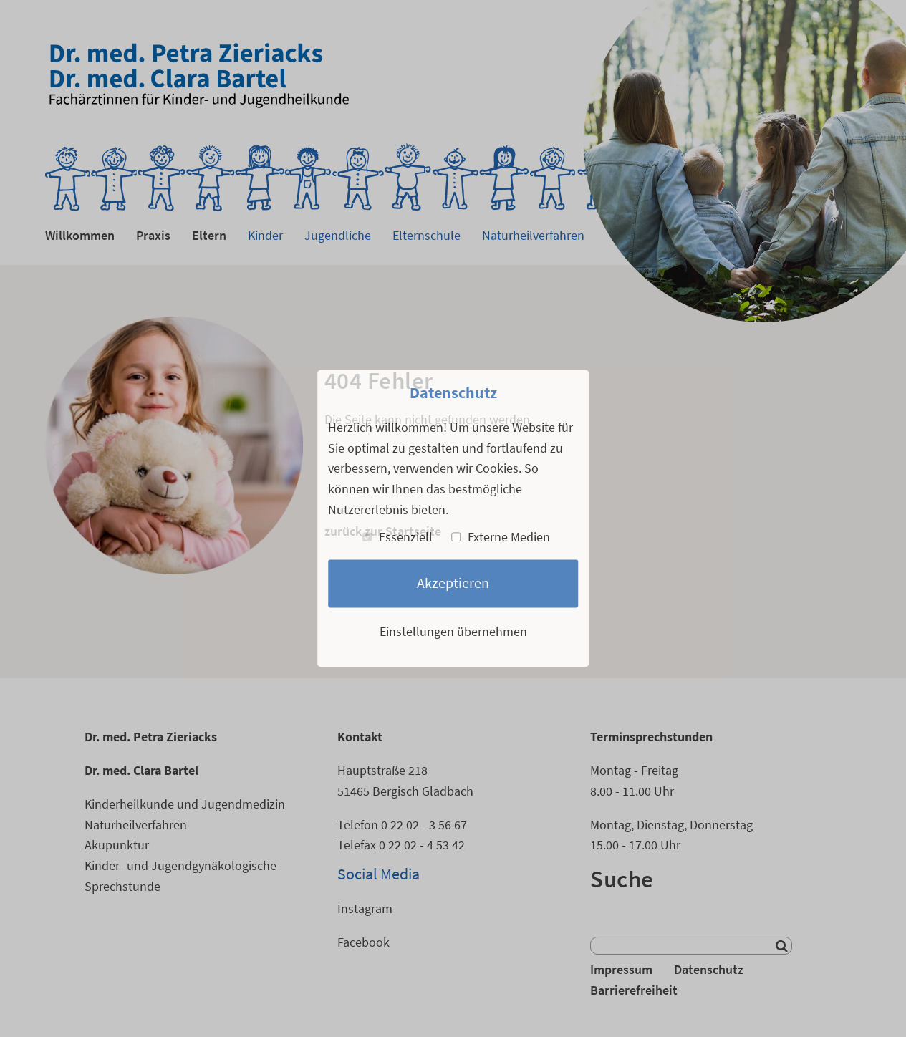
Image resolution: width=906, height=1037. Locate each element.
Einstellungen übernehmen (453, 631)
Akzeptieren (453, 583)
